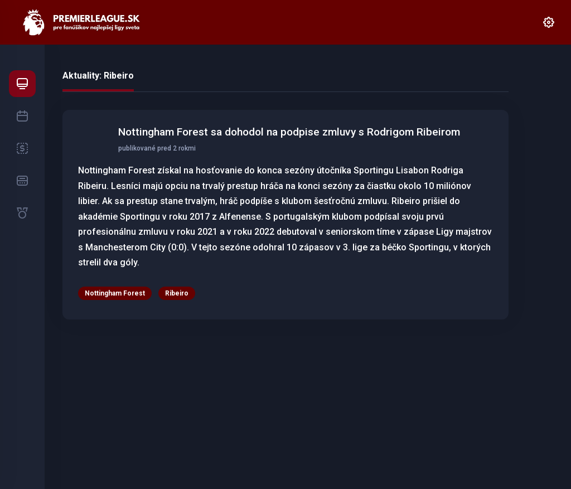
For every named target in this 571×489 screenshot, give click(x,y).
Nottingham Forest (115, 293)
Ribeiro (176, 293)
